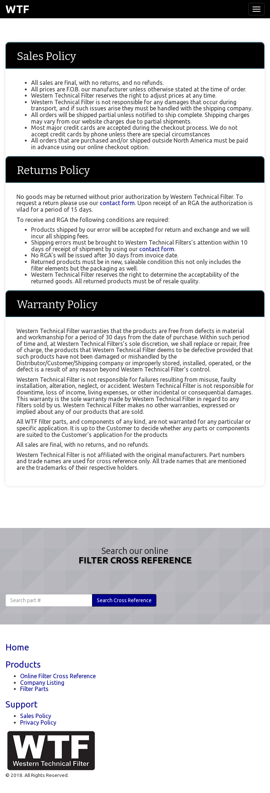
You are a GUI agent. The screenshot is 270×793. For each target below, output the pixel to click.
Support (21, 704)
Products (23, 664)
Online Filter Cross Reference (58, 676)
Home (17, 647)
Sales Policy (35, 716)
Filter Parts (34, 689)
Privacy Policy (38, 722)
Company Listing (42, 682)
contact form (117, 203)
